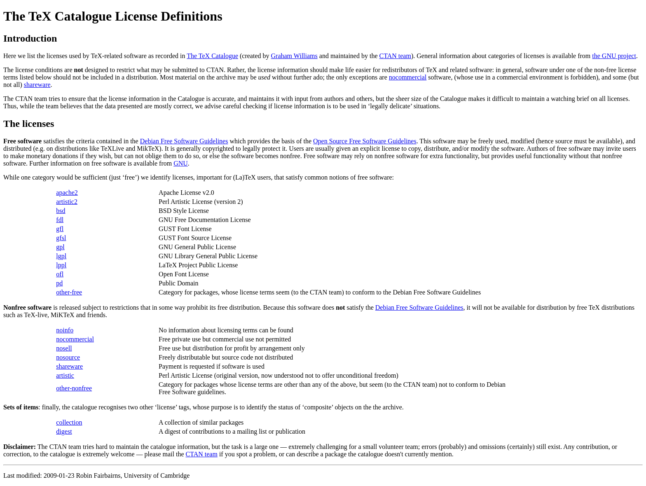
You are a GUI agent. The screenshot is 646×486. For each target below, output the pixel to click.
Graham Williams (294, 55)
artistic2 (66, 201)
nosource (68, 357)
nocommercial (408, 77)
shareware (37, 84)
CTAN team (395, 55)
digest (64, 431)
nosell (64, 348)
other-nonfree (74, 388)
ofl (59, 274)
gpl (60, 246)
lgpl (61, 255)
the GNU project (614, 55)
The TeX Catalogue (212, 55)
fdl (59, 219)
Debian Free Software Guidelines (184, 141)
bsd (60, 210)
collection (69, 422)
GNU (180, 163)
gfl (59, 228)
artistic (65, 375)
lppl (61, 265)
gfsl (61, 237)
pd (59, 283)
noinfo (64, 330)
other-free (69, 292)
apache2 (66, 192)
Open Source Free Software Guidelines (365, 141)
